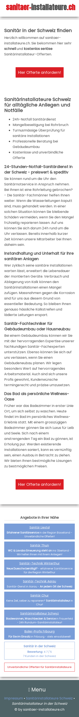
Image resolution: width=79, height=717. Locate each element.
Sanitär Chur (39, 595)
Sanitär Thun (39, 545)
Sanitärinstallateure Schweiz (49, 698)
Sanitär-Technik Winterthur (39, 563)
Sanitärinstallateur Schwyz (39, 613)
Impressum (13, 698)
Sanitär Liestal (39, 527)
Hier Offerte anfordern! (39, 72)
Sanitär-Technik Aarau (39, 581)
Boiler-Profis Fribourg (39, 631)
